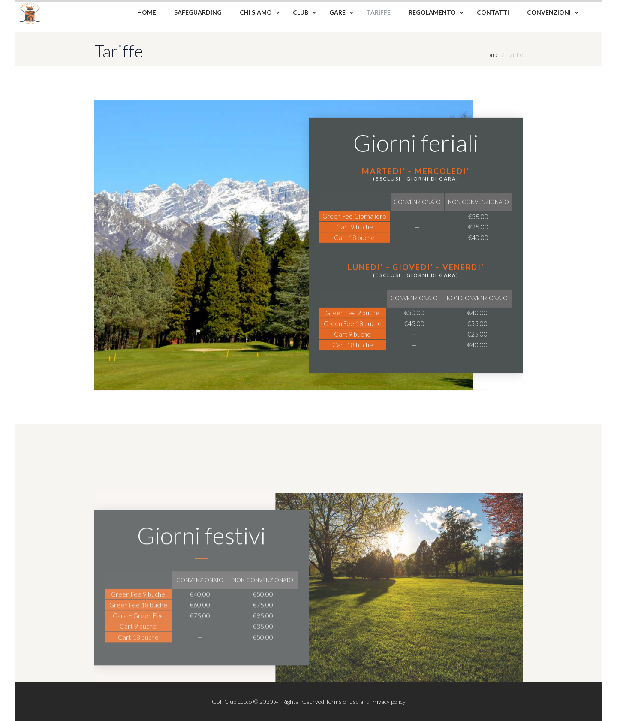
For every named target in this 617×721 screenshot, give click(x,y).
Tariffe (379, 12)
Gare (337, 12)
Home (146, 12)
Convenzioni (549, 12)
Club (300, 12)
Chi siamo (256, 12)
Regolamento (432, 12)
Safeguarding (198, 12)
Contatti (493, 12)
